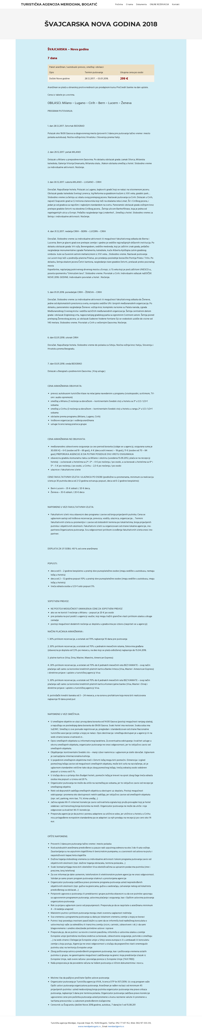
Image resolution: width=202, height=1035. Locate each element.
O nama (129, 4)
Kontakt (175, 4)
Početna (119, 4)
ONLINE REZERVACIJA (159, 4)
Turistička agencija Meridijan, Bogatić (59, 4)
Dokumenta (141, 4)
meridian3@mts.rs (116, 1026)
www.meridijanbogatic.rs (89, 1026)
